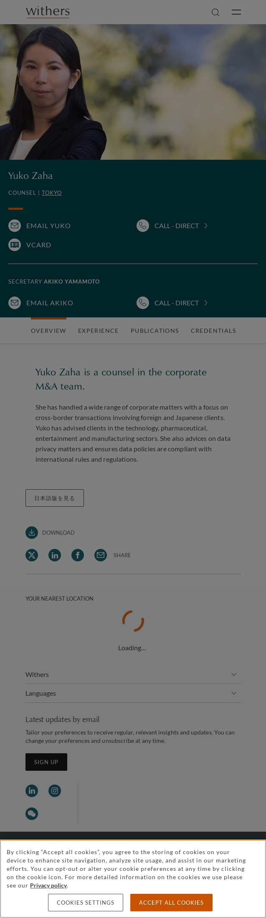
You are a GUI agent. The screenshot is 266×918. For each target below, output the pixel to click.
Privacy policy (48, 885)
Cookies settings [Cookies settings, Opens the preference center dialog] (85, 902)
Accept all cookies (171, 902)
